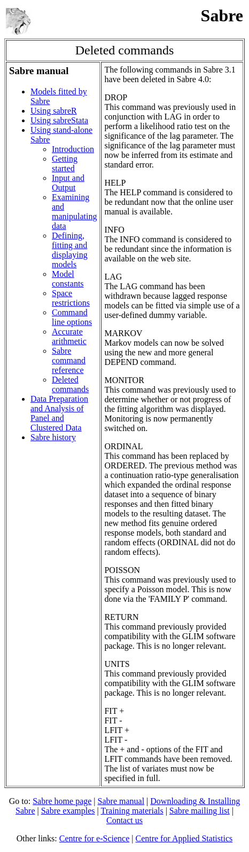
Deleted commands (70, 384)
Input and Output (68, 182)
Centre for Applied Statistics (183, 838)
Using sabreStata (59, 120)
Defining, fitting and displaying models (70, 250)
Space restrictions (71, 298)
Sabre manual (121, 801)
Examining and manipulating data (74, 211)
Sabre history (53, 437)
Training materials (131, 810)
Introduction (73, 149)
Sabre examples (68, 810)
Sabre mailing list (199, 810)
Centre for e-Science (94, 838)
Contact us (124, 820)
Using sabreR (53, 110)
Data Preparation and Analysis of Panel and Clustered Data (59, 413)
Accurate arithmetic (69, 336)
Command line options (72, 317)
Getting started (64, 163)
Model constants (68, 278)
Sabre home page (62, 801)
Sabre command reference (68, 360)
